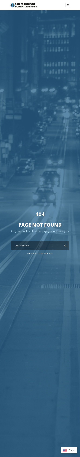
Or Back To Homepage (40, 253)
